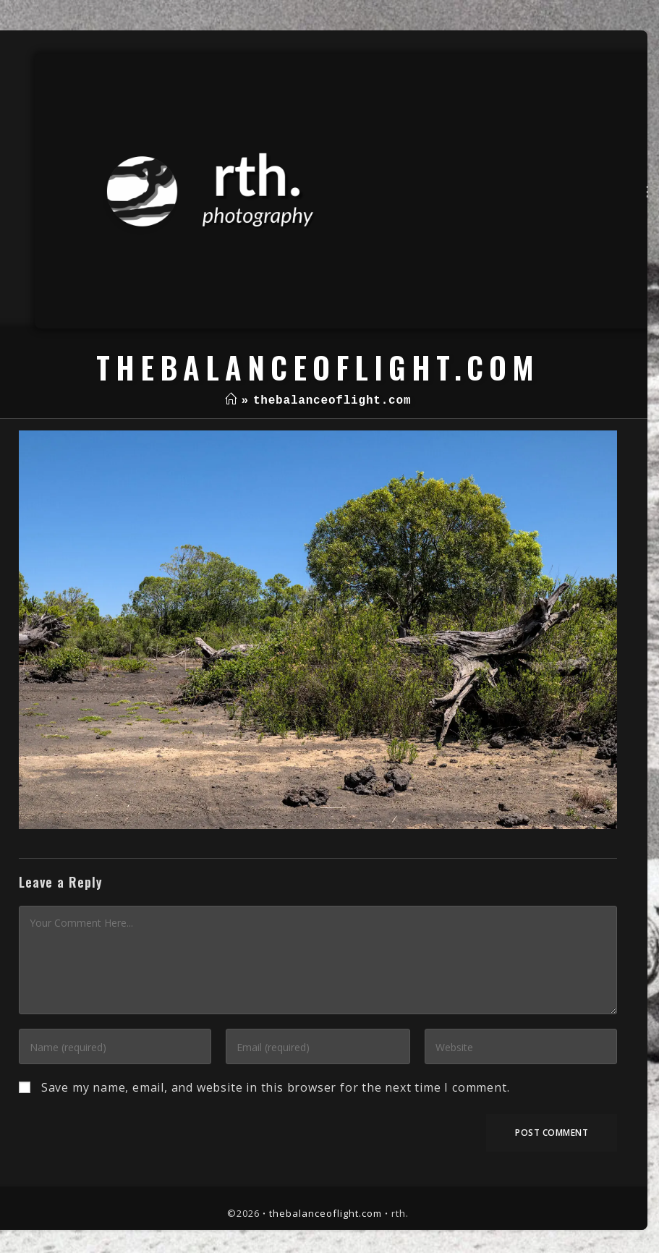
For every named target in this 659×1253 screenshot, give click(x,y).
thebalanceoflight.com (325, 1213)
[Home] (231, 400)
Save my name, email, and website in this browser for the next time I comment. (275, 1087)
